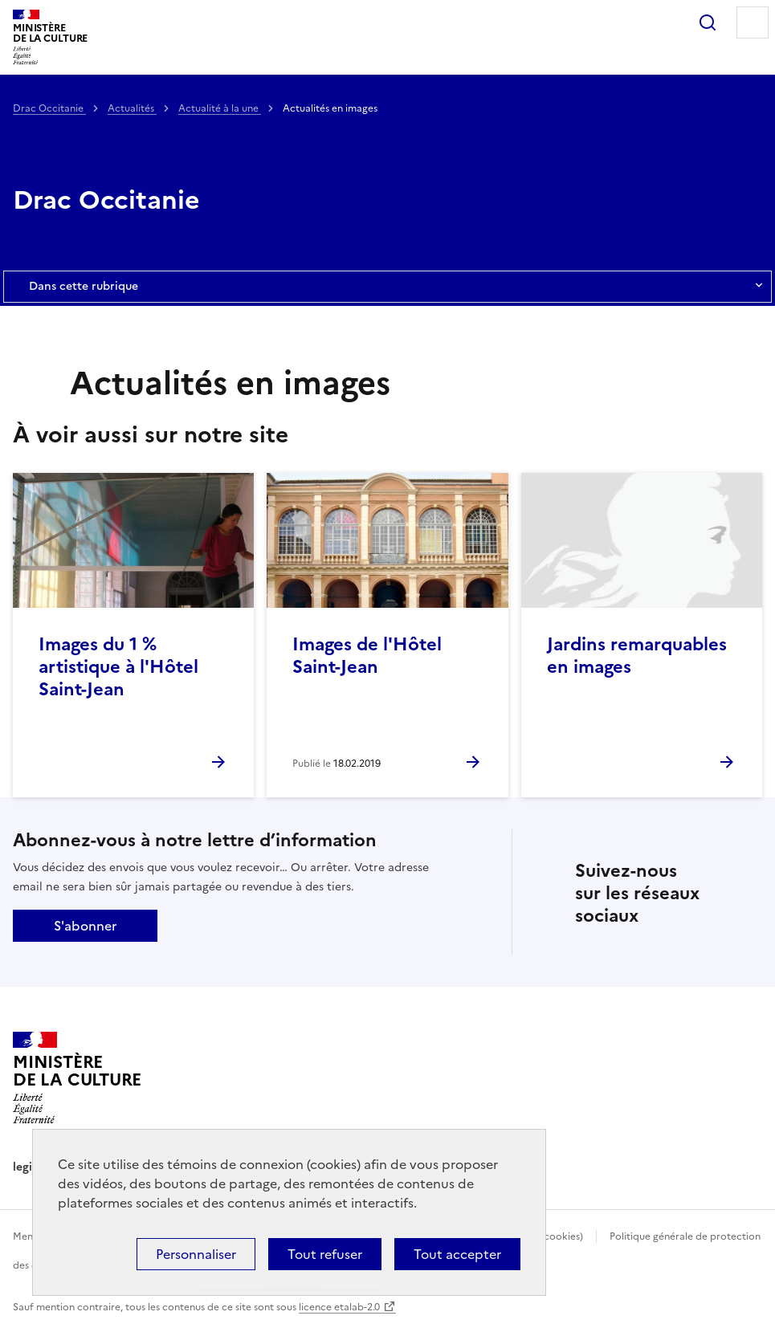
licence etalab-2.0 (339, 1307)
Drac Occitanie (49, 108)
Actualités (132, 108)
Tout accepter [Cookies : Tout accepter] (457, 1254)
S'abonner (85, 925)
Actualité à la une (219, 108)
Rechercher (707, 22)
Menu (752, 22)
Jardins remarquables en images (637, 655)
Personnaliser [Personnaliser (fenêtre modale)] (196, 1254)
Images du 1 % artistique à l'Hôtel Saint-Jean (118, 667)
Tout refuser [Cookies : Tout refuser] (325, 1254)
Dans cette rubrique (387, 286)
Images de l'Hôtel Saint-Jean (367, 655)
